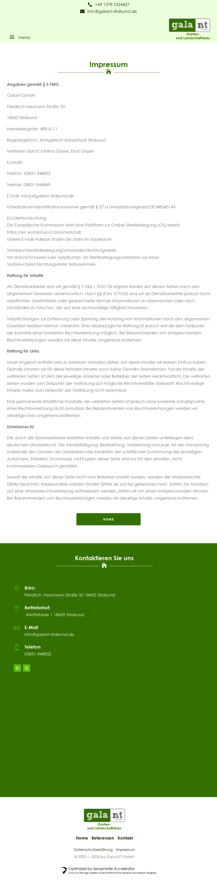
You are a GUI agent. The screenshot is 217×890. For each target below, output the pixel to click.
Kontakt (125, 837)
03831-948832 (38, 653)
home (108, 519)
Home (82, 837)
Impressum (125, 849)
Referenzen (103, 837)
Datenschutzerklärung (93, 849)
